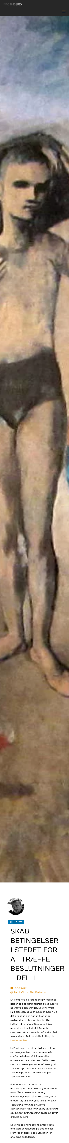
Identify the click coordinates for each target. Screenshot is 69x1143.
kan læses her (18, 1040)
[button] (34, 12)
